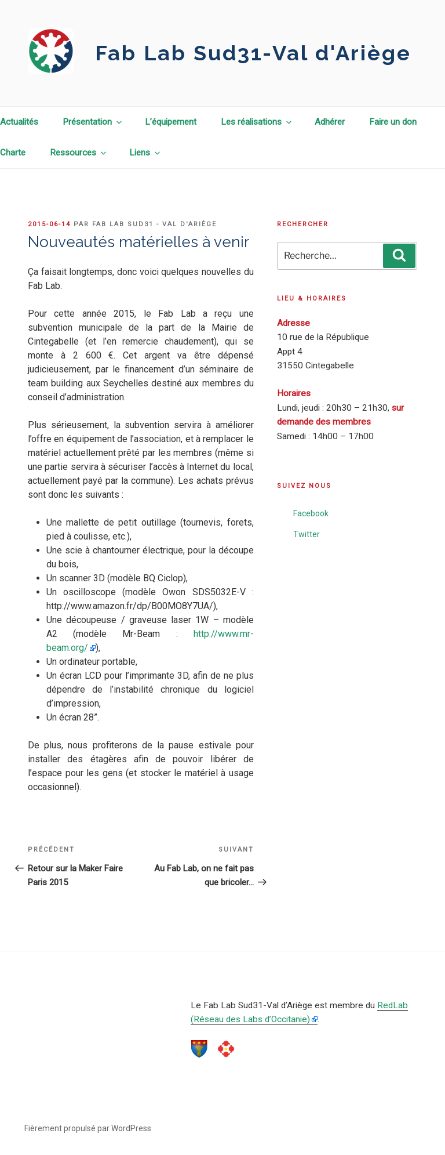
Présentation (93, 122)
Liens (145, 152)
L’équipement (170, 122)
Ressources (79, 152)
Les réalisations (257, 122)
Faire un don (393, 122)
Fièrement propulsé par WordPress (87, 1128)
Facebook (311, 513)
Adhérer (330, 122)
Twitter (306, 534)
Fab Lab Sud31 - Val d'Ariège (154, 224)
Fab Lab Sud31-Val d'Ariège (253, 53)
